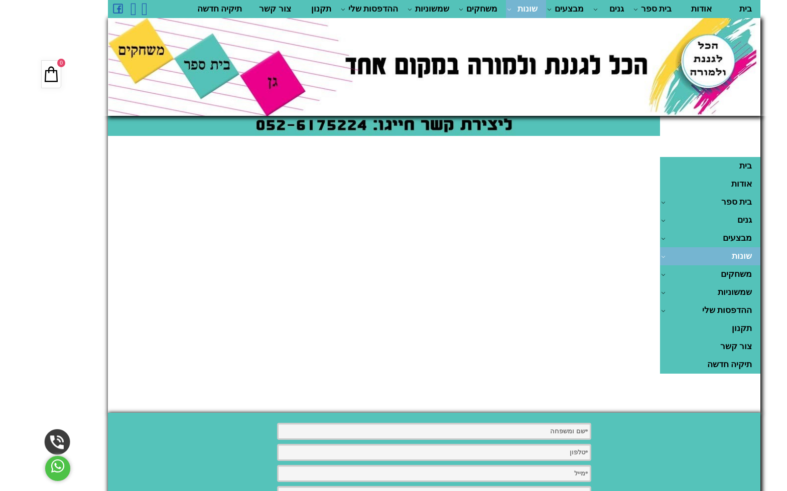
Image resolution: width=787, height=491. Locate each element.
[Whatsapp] (103, 9)
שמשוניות (388, 9)
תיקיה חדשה (179, 9)
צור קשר (234, 9)
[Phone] (17, 442)
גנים (568, 9)
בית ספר (612, 9)
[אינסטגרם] (92, 9)
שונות (481, 9)
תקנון (281, 9)
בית (705, 9)
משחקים (437, 9)
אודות (660, 9)
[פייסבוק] (77, 9)
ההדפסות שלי (328, 9)
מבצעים (524, 9)
